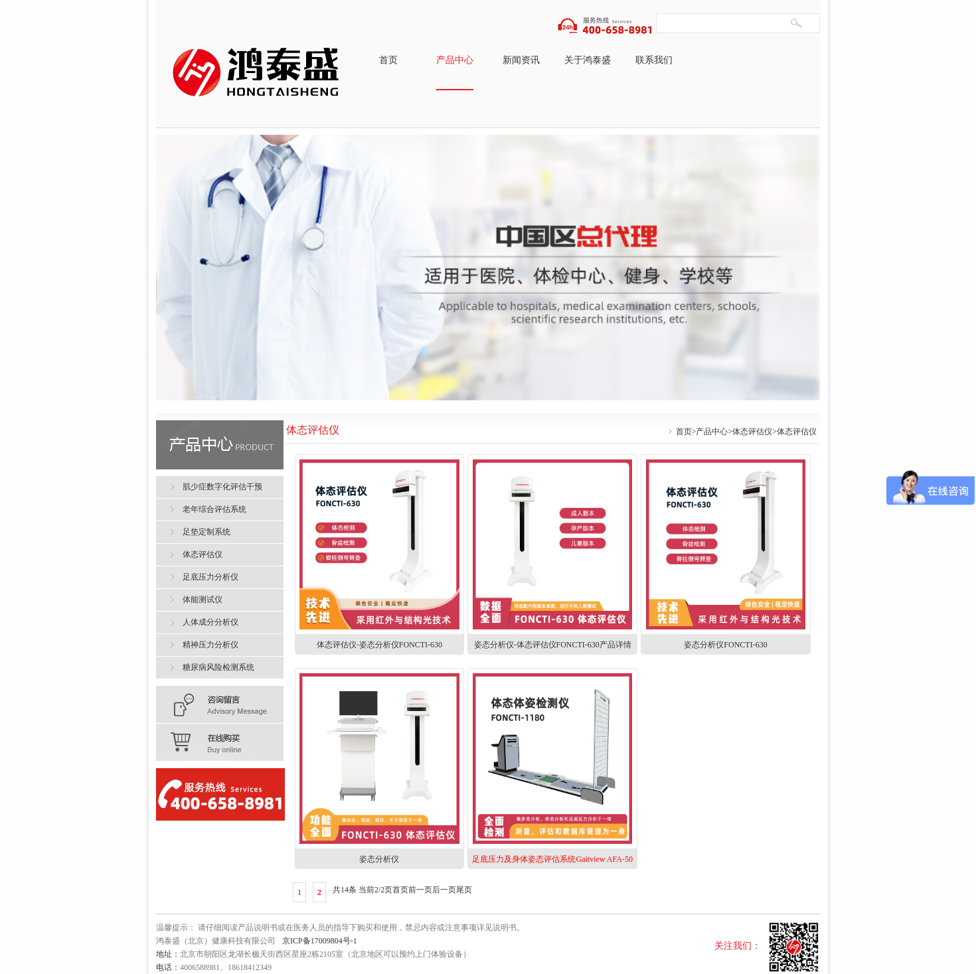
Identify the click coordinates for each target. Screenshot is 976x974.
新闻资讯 (521, 60)
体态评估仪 (752, 431)
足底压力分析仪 (210, 577)
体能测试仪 (202, 599)
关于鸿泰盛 (587, 60)
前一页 (420, 889)
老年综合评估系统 (214, 509)
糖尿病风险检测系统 (218, 667)
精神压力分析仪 (210, 644)
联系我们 (654, 60)
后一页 (444, 889)
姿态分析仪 (379, 859)
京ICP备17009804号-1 (319, 940)
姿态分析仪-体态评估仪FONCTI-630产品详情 (552, 644)
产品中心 (454, 60)
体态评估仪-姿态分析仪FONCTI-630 (379, 644)
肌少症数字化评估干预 (222, 486)
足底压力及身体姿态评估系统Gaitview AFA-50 (552, 859)
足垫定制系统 (206, 531)
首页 (388, 60)
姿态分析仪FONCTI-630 (725, 644)
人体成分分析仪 (210, 622)
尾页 (464, 889)
